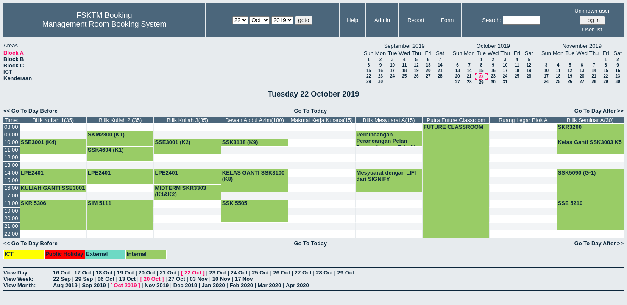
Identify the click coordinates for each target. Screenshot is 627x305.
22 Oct (192, 272)
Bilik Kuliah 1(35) (53, 120)
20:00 (11, 218)
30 (380, 81)
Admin (382, 20)
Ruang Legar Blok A (523, 120)
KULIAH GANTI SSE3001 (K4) (53, 191)
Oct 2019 (125, 285)
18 (404, 70)
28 (440, 76)
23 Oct (217, 272)
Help (352, 20)
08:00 (11, 127)
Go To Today (310, 111)
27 (428, 76)
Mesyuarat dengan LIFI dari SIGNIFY (386, 175)
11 (404, 65)
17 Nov (244, 279)
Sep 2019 (94, 285)
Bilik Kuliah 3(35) (187, 120)
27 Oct (303, 272)
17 (392, 70)
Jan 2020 (213, 285)
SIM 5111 (99, 203)
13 (428, 65)
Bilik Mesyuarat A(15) (389, 120)
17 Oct (82, 272)
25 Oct (260, 272)
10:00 (11, 142)
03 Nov (198, 279)
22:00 (11, 233)
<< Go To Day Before (30, 111)
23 (380, 76)
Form (447, 20)
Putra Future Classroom (456, 120)
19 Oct (125, 272)
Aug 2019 (65, 285)
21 (440, 70)
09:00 (11, 134)
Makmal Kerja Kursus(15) (322, 120)
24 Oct (239, 272)
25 (404, 76)
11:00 (11, 150)
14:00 (11, 172)
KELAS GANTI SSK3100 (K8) (253, 175)
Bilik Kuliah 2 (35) (120, 120)
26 (416, 76)
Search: (491, 20)
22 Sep (62, 279)
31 (505, 82)
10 (392, 65)
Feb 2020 (241, 285)
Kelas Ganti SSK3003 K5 (590, 142)
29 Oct (345, 272)
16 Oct (61, 272)
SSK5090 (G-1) (577, 172)
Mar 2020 (269, 285)
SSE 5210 (570, 203)
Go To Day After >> (599, 111)
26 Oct (281, 272)
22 (368, 76)
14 (440, 65)
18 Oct (104, 272)
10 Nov (221, 279)
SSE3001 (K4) (38, 142)
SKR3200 (570, 127)
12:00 (11, 157)
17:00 (11, 195)
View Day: (16, 272)
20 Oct (146, 272)
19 (416, 70)
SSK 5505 (234, 203)
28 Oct (324, 272)
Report (415, 20)
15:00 (11, 180)
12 (416, 65)
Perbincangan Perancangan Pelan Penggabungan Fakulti (386, 140)
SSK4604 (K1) (106, 150)
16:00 (11, 188)
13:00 (11, 165)
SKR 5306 (33, 203)
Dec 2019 (185, 285)
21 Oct (168, 272)
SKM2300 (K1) (106, 134)
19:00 (11, 211)
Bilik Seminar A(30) (590, 120)
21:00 (11, 226)
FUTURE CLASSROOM (453, 127)
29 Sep (84, 279)
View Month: (19, 285)
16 (380, 70)
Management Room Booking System (104, 24)
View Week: (18, 279)
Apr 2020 (297, 285)
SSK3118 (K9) (240, 142)
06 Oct (106, 279)
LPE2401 (32, 172)
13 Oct (127, 279)
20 (428, 70)
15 (368, 70)
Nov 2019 (157, 285)
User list (592, 29)
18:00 (11, 203)
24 (392, 76)
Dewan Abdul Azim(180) (254, 120)
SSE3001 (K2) (172, 142)
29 (368, 81)
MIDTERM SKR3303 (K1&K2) (180, 191)
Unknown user (592, 11)
